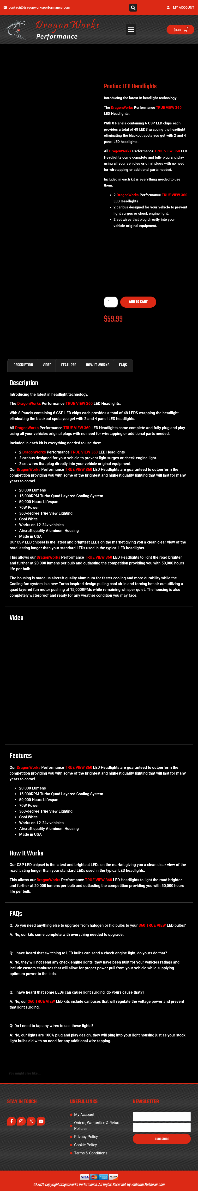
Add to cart (138, 302)
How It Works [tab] (97, 365)
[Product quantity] (111, 302)
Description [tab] (23, 365)
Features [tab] (68, 365)
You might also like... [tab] (25, 1073)
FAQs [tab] (123, 365)
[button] (133, 8)
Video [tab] (47, 365)
